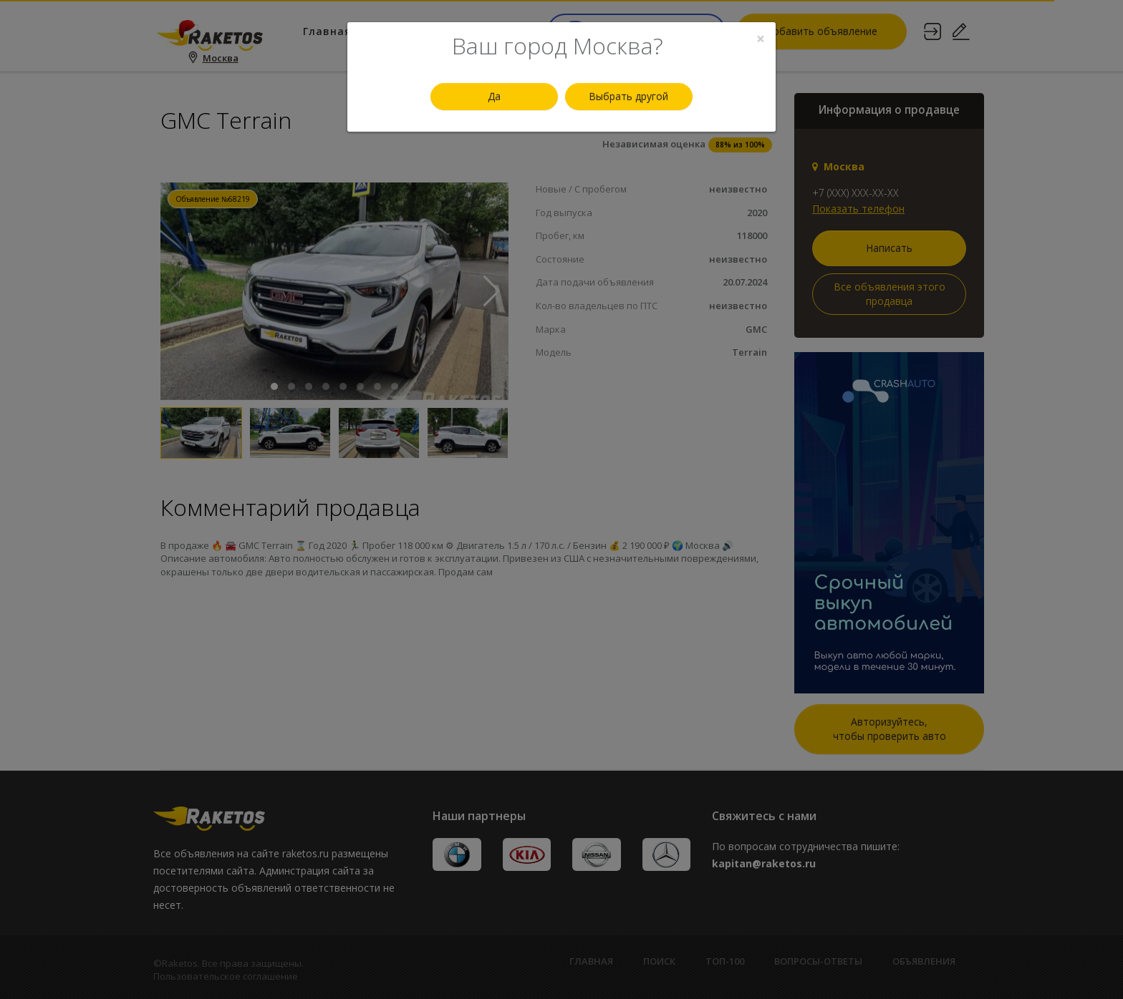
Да (494, 96)
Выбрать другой (628, 96)
